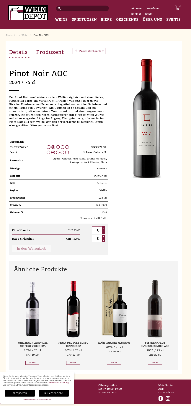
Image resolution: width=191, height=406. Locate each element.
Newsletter (153, 8)
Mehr (32, 363)
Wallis (103, 190)
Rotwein (102, 168)
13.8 (104, 212)
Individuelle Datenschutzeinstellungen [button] (37, 400)
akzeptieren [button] (20, 393)
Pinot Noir (100, 176)
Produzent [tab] (53, 52)
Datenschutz (166, 393)
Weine (25, 35)
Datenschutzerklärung (58, 383)
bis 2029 (101, 205)
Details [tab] (19, 52)
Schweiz (102, 183)
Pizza (104, 162)
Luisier (103, 198)
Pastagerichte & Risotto (84, 162)
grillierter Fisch (96, 159)
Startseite (11, 35)
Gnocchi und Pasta (73, 159)
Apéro (57, 159)
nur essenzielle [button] (53, 393)
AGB (161, 389)
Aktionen (136, 8)
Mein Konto (165, 385)
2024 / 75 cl (32, 350)
